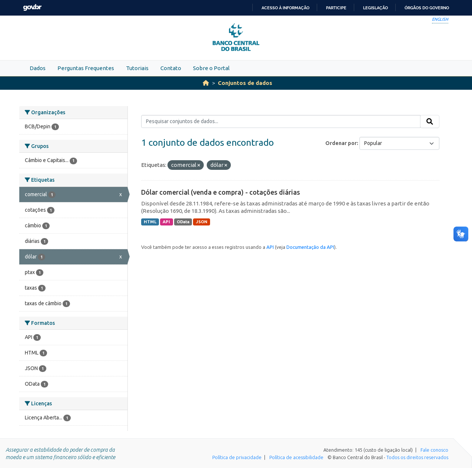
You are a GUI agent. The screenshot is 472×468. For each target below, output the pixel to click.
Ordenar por (341, 143)
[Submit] (429, 121)
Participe (336, 7)
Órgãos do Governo (427, 7)
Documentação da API (310, 247)
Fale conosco (434, 449)
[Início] (206, 83)
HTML (150, 222)
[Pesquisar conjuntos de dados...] (281, 121)
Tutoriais (137, 68)
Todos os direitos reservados (417, 457)
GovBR (32, 7)
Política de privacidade (237, 457)
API (166, 222)
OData (183, 222)
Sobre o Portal (211, 68)
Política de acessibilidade (296, 457)
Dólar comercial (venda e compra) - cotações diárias (220, 192)
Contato (170, 68)
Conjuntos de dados (245, 83)
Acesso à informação (285, 7)
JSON (201, 222)
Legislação (375, 7)
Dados (38, 68)
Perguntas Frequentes (85, 68)
